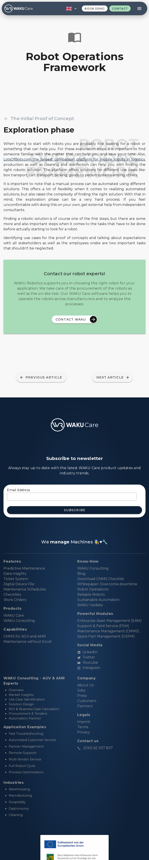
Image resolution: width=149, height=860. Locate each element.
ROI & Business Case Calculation (34, 709)
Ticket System (15, 579)
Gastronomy (19, 809)
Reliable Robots (91, 594)
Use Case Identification (27, 699)
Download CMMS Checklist (100, 579)
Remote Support (22, 753)
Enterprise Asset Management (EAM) (109, 621)
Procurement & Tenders (28, 714)
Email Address (18, 490)
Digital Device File (18, 584)
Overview (16, 690)
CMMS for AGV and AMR (24, 636)
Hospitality (17, 802)
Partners (84, 706)
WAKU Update (90, 605)
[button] (71, 8)
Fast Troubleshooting (26, 734)
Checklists (12, 594)
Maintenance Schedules (24, 589)
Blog (81, 574)
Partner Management (26, 746)
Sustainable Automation (98, 600)
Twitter (86, 657)
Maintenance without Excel (27, 641)
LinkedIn (87, 652)
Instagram (88, 668)
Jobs (81, 690)
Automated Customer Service (32, 740)
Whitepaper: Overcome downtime (107, 584)
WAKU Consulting (93, 568)
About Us (85, 685)
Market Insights (21, 695)
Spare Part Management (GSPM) (106, 636)
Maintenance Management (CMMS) (108, 631)
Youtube (87, 662)
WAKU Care (13, 615)
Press (82, 696)
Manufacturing (20, 795)
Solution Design (21, 704)
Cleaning (16, 815)
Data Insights (14, 574)
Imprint (83, 722)
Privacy (83, 732)
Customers (86, 701)
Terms (82, 727)
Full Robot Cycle (22, 766)
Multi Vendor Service (25, 759)
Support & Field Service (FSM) (103, 626)
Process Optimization (26, 772)
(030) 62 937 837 (95, 748)
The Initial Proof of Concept (38, 118)
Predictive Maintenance (24, 568)
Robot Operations (92, 589)
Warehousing (19, 789)
